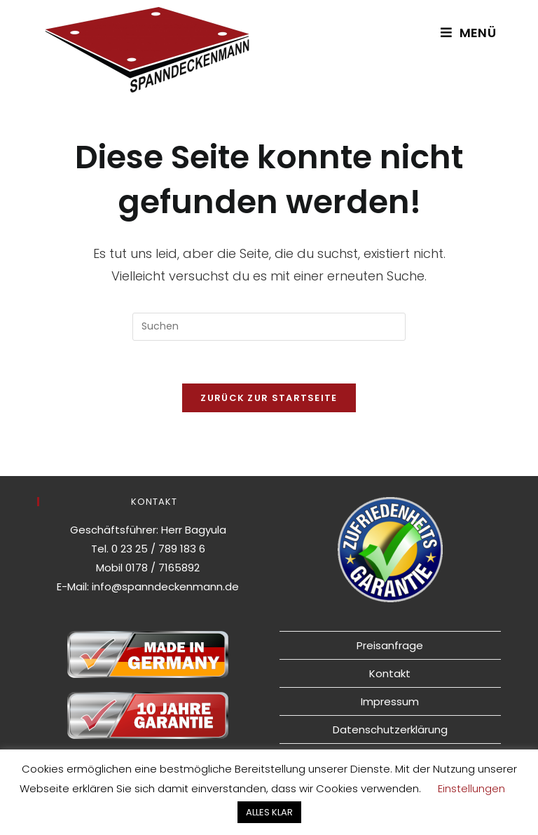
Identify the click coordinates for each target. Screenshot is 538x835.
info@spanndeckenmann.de (165, 586)
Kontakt (390, 673)
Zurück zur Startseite (268, 398)
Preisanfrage (390, 645)
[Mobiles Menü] (468, 32)
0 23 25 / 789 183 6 (158, 548)
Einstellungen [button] (471, 788)
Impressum (390, 701)
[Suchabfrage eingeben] (269, 327)
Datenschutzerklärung (390, 729)
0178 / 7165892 (162, 567)
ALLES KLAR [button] (269, 812)
